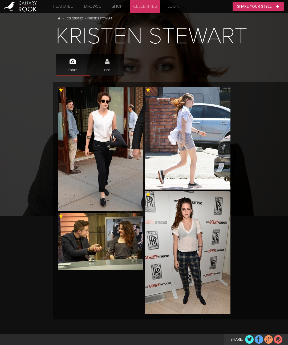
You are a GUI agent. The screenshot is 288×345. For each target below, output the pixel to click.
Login (173, 6)
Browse (92, 6)
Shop (117, 6)
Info (107, 63)
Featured (63, 6)
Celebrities (145, 6)
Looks (73, 63)
